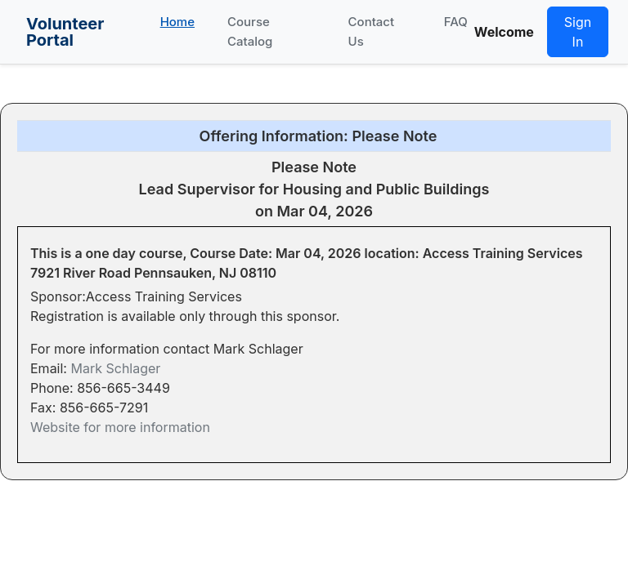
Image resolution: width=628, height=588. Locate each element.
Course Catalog (249, 31)
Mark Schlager (115, 368)
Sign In (577, 32)
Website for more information (120, 427)
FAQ (456, 21)
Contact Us (371, 31)
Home (177, 21)
